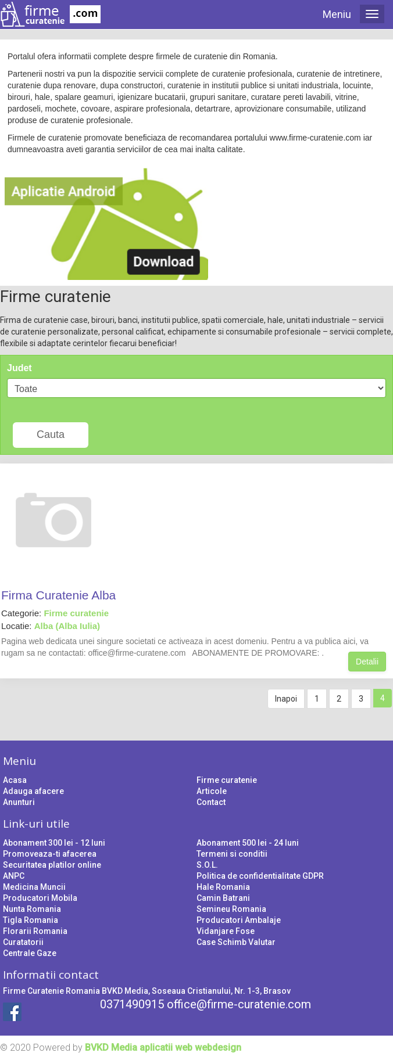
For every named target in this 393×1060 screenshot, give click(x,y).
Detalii (367, 661)
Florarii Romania (35, 931)
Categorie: (55, 613)
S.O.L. (207, 865)
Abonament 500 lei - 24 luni (247, 843)
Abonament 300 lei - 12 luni (54, 843)
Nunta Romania (32, 909)
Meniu (337, 14)
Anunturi (19, 802)
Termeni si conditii (231, 854)
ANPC (13, 876)
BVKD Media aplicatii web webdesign (163, 1047)
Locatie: (50, 626)
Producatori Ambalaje (238, 920)
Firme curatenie (226, 780)
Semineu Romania (231, 909)
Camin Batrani (223, 898)
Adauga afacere (33, 791)
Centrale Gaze (29, 953)
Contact (211, 802)
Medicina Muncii (34, 887)
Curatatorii (23, 942)
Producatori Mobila (40, 898)
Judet (19, 368)
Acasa (15, 780)
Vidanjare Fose (225, 931)
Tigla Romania (30, 920)
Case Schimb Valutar (236, 942)
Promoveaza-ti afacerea (50, 854)
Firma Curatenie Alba (58, 595)
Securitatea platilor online (52, 865)
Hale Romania (223, 887)
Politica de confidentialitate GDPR (260, 876)
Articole (211, 791)
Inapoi (286, 698)
